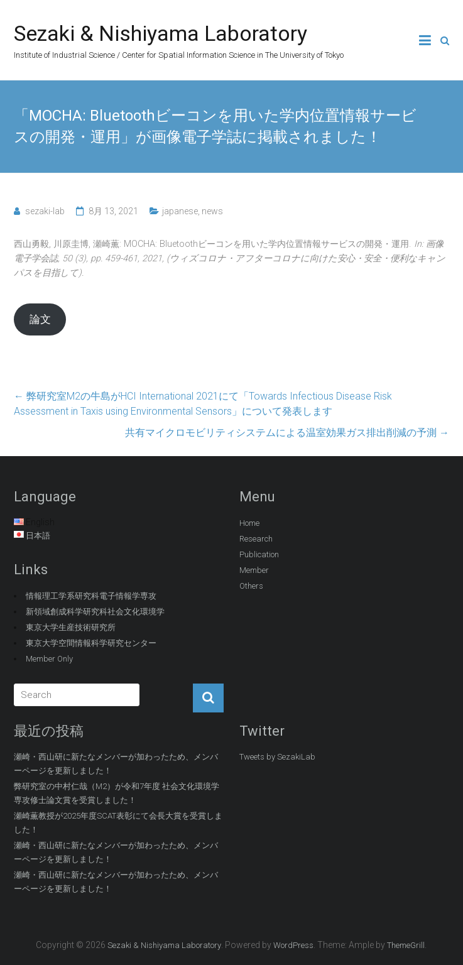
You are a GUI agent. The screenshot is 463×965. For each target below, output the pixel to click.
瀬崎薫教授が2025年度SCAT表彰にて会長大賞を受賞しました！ (118, 822)
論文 (40, 319)
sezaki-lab (45, 211)
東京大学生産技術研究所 (71, 627)
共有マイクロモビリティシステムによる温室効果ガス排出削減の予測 (287, 433)
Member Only (49, 658)
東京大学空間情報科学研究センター (91, 643)
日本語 (38, 535)
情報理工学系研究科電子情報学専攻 (91, 596)
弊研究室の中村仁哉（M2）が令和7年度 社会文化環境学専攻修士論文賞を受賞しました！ (116, 793)
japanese (180, 211)
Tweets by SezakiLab (277, 756)
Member (254, 570)
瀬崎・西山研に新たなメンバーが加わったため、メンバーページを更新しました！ (116, 763)
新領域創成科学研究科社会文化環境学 (95, 611)
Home (249, 523)
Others (251, 586)
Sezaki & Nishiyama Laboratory (160, 33)
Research (256, 538)
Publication (259, 554)
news (212, 211)
